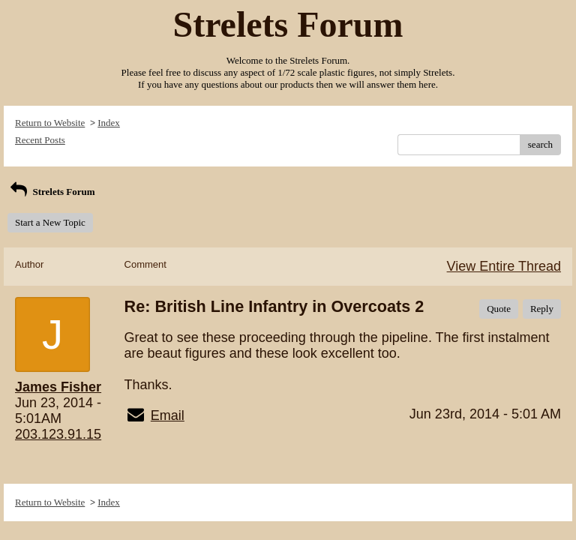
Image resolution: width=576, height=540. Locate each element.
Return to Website (50, 122)
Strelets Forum (51, 191)
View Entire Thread (504, 266)
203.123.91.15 (58, 434)
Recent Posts (40, 140)
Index (109, 122)
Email (167, 415)
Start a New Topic (50, 222)
